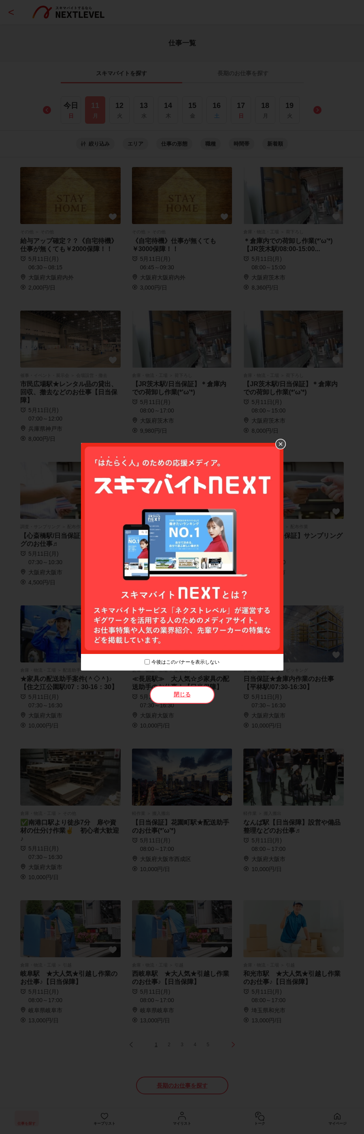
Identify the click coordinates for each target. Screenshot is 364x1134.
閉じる (182, 694)
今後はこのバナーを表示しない (185, 662)
